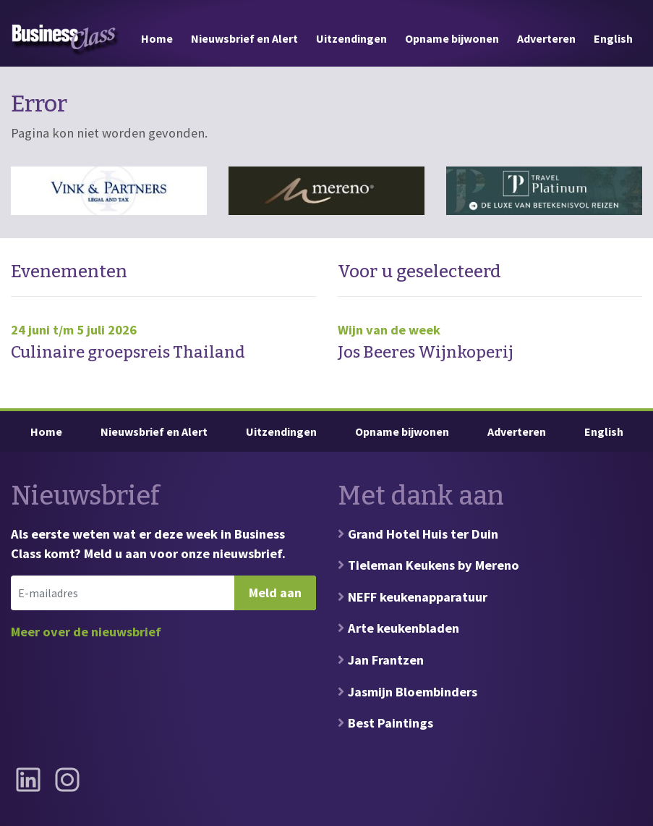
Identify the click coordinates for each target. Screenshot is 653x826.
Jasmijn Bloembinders (412, 691)
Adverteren (546, 38)
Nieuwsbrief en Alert (244, 38)
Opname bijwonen (452, 38)
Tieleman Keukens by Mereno (433, 565)
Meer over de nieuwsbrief (86, 631)
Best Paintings (390, 723)
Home (157, 38)
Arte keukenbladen (403, 628)
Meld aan (275, 592)
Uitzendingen (351, 38)
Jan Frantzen (386, 660)
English (613, 38)
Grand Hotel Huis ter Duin (423, 534)
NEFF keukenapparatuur (417, 597)
